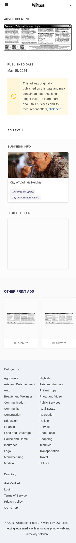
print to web (57, 528)
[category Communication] (14, 402)
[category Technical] (46, 445)
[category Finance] (9, 426)
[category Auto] (7, 390)
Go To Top (11, 507)
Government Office (23, 191)
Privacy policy (13, 501)
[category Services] (45, 426)
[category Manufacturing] (13, 457)
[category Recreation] (47, 414)
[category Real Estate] (47, 408)
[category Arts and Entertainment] (19, 384)
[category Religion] (45, 420)
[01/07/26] (59, 322)
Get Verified (12, 483)
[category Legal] (8, 451)
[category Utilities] (44, 463)
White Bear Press (26, 522)
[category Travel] (44, 457)
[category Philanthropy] (48, 390)
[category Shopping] (46, 439)
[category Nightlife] (45, 378)
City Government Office (25, 197)
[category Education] (11, 420)
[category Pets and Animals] (51, 384)
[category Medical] (9, 463)
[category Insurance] (10, 445)
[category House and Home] (16, 439)
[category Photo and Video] (51, 396)
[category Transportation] (49, 451)
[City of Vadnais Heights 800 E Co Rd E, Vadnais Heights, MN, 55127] (38, 171)
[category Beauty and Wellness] (18, 396)
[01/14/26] (21, 322)
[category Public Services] (50, 402)
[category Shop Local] (47, 432)
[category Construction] (12, 414)
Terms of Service (15, 495)
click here (55, 109)
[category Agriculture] (11, 378)
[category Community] (11, 408)
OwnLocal (62, 522)
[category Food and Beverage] (17, 432)
